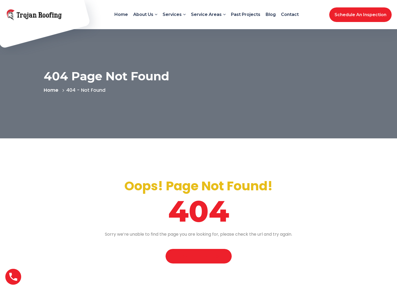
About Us (143, 14)
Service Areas (206, 14)
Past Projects (245, 14)
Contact (290, 14)
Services (172, 14)
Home (121, 14)
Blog (271, 14)
